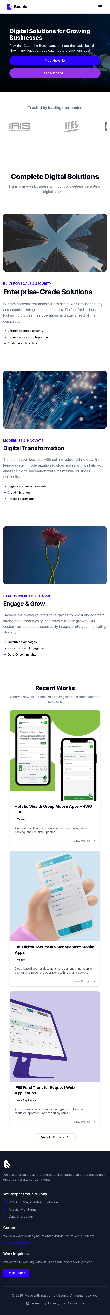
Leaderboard (55, 73)
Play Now (55, 60)
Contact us (74, 1303)
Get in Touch (16, 1273)
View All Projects (55, 1137)
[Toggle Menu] (100, 6)
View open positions (18, 1242)
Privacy (51, 1303)
